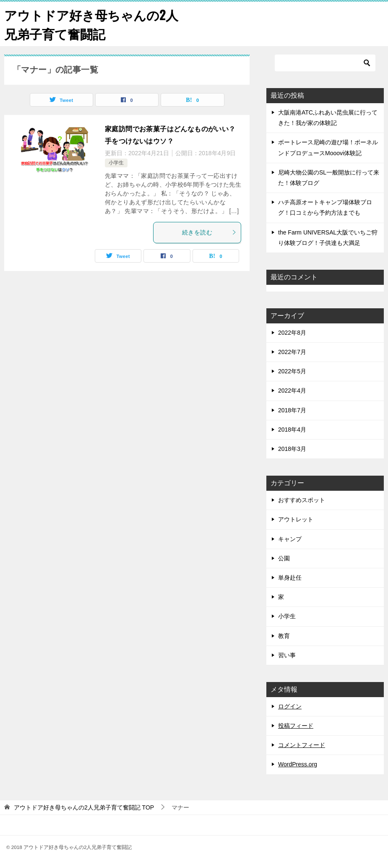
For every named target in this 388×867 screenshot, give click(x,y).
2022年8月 (292, 332)
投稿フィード (295, 725)
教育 (284, 636)
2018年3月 (292, 448)
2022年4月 (292, 390)
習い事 (287, 655)
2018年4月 (292, 429)
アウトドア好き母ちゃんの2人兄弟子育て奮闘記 (91, 24)
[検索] (325, 63)
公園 (284, 558)
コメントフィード (301, 745)
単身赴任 (290, 577)
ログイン (290, 706)
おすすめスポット (301, 500)
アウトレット (295, 519)
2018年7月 (292, 410)
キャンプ (290, 539)
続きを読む (209, 232)
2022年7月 (292, 352)
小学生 (116, 163)
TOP (84, 807)
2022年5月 (292, 371)
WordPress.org (297, 764)
